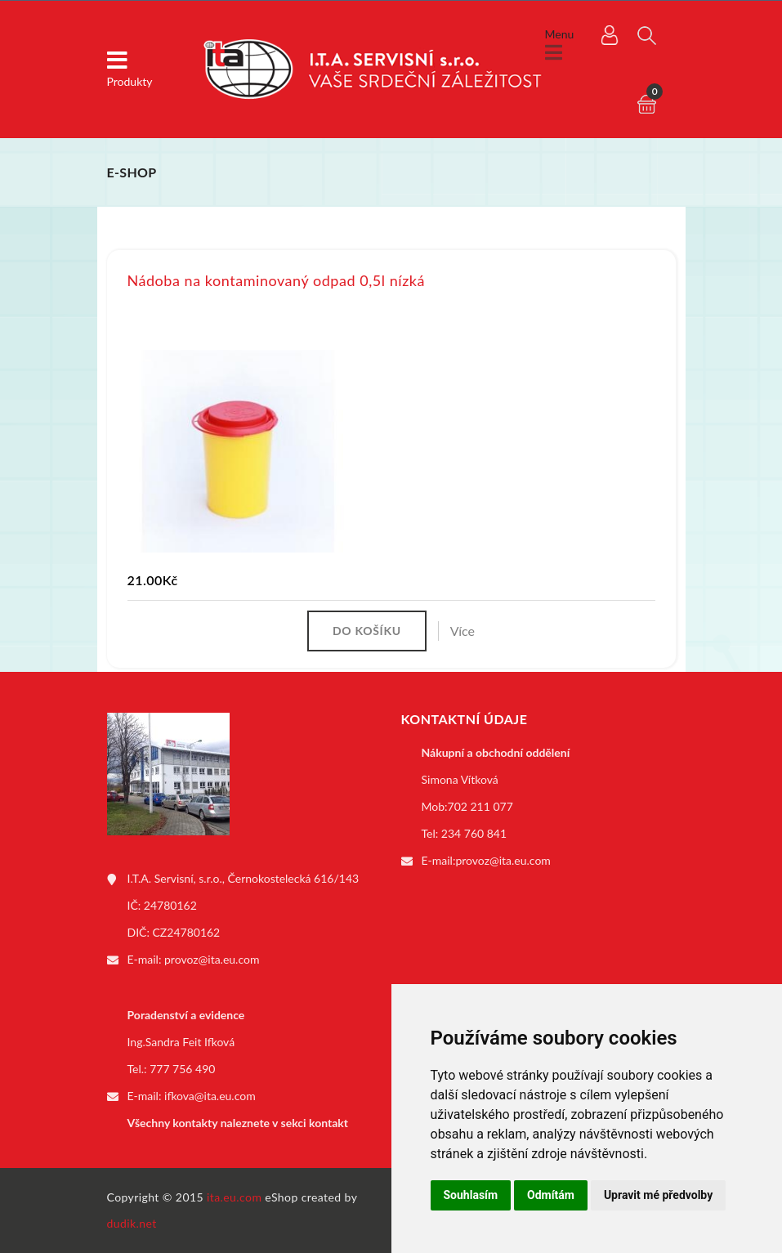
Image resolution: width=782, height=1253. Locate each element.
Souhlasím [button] (471, 1195)
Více (462, 630)
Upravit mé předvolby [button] (658, 1195)
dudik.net (132, 1223)
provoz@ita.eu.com (211, 959)
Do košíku (367, 631)
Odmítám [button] (550, 1195)
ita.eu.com (234, 1197)
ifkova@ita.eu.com (210, 1096)
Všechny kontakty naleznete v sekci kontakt (237, 1123)
